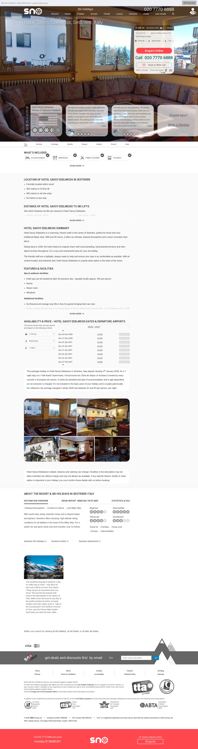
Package (54, 144)
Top (25, 144)
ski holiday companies (83, 699)
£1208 (99, 354)
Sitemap (161, 674)
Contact (99, 671)
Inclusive (133, 14)
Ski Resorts (50, 18)
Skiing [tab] (43, 575)
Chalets (80, 14)
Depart (84, 144)
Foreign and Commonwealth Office (44, 692)
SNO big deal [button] (189, 3)
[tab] (36, 501)
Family (107, 14)
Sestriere (68, 18)
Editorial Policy (129, 674)
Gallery (99, 144)
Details (70, 144)
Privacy (37, 674)
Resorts (55, 14)
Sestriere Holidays (34, 541)
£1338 (99, 334)
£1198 (99, 350)
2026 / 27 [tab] (94, 327)
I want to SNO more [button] (39, 3)
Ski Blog (161, 671)
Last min (160, 14)
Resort (113, 144)
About (68, 671)
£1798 (99, 338)
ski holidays (60, 631)
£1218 (99, 358)
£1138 (99, 342)
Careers (130, 671)
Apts (88, 541)
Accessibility (99, 674)
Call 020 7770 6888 (154, 57)
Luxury (119, 14)
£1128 (99, 346)
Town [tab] (30, 575)
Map (127, 144)
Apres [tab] (56, 575)
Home (26, 18)
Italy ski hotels (91, 631)
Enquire (150, 741)
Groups (94, 14)
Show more (75, 220)
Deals (146, 14)
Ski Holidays (37, 18)
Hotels (68, 14)
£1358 (99, 362)
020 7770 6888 (45, 737)
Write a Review (178, 124)
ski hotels (74, 631)
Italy (59, 18)
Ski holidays (85, 9)
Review (39, 144)
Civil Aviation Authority (85, 685)
